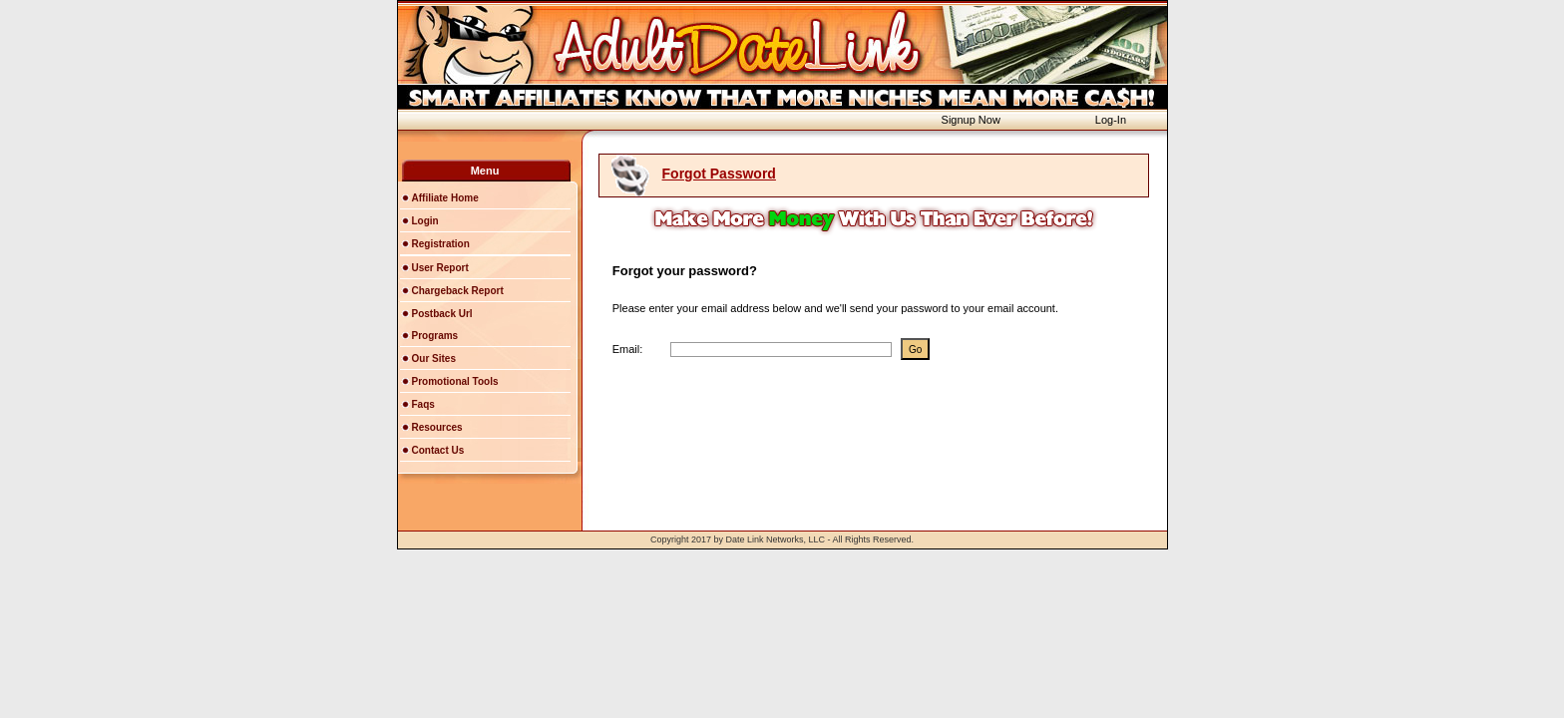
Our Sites (434, 358)
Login (425, 220)
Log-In (1110, 120)
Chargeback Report (458, 290)
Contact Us (438, 450)
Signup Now (971, 120)
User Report (440, 267)
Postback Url (442, 313)
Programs (435, 335)
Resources (437, 427)
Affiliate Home (445, 197)
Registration (441, 243)
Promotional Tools (455, 381)
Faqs (423, 404)
